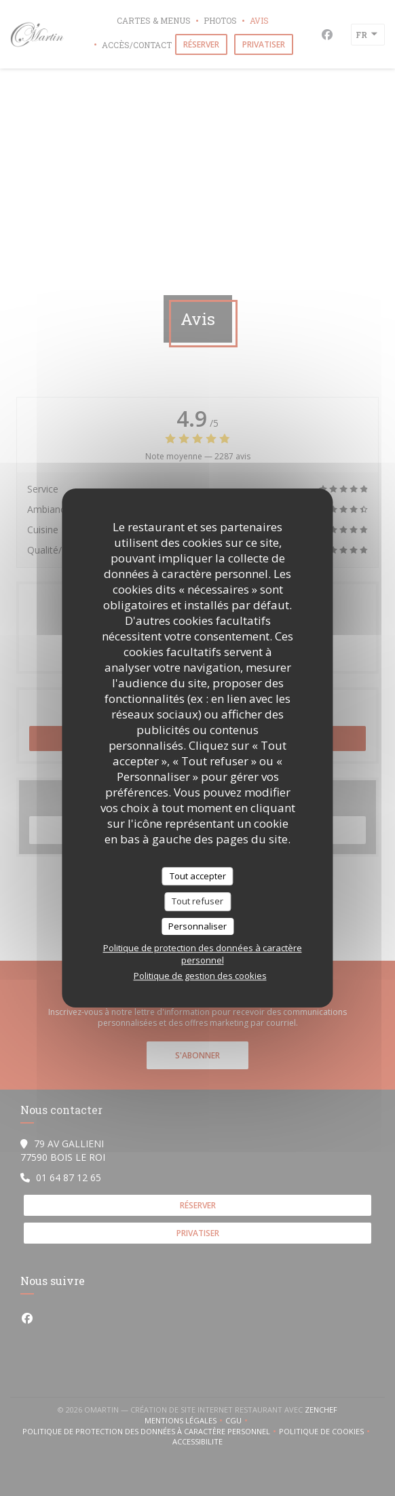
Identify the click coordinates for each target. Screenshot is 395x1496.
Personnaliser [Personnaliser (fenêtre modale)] (197, 926)
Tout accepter (198, 876)
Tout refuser (197, 901)
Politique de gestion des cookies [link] (200, 976)
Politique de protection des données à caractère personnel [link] (202, 954)
